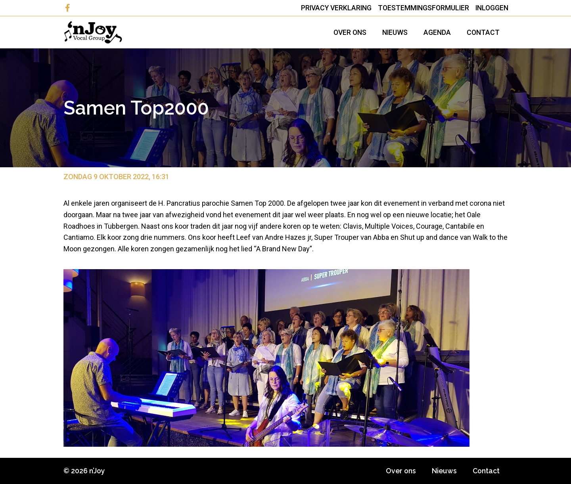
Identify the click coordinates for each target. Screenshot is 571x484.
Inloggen (491, 8)
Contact (483, 32)
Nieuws (395, 32)
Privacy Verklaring (336, 8)
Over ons (349, 32)
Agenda (437, 32)
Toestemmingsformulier (423, 8)
